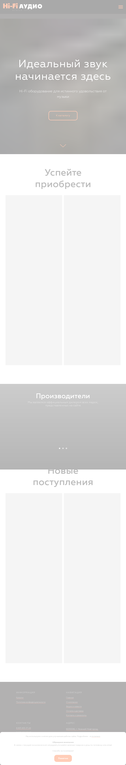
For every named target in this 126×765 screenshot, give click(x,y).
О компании (72, 702)
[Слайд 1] (59, 448)
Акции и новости (74, 706)
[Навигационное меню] (121, 7)
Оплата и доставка (74, 711)
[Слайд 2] (63, 448)
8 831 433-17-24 (23, 728)
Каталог (20, 698)
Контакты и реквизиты (76, 715)
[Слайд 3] (66, 448)
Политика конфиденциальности (31, 702)
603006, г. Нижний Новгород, (82, 729)
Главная (70, 698)
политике (95, 736)
